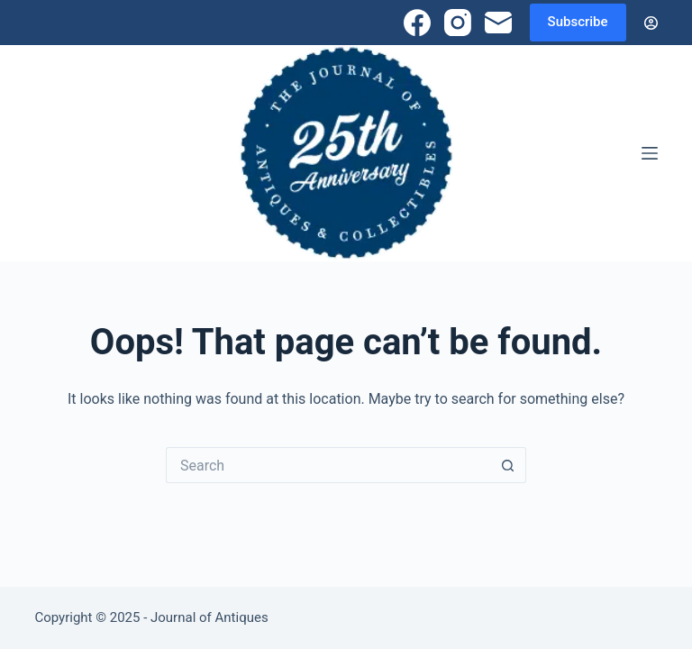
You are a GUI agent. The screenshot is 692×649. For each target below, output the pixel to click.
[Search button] (508, 465)
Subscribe (578, 22)
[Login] (651, 23)
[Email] (498, 22)
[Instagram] (457, 22)
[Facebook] (417, 22)
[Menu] (650, 153)
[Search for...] (328, 465)
